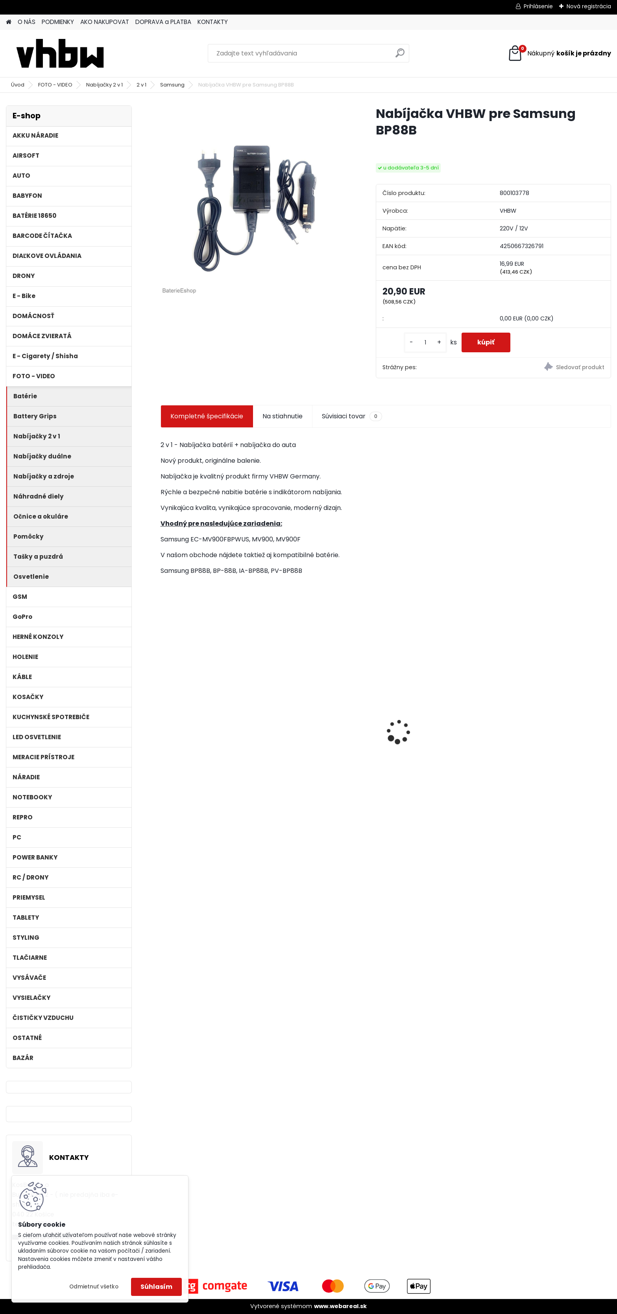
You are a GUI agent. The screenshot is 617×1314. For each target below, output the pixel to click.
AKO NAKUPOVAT (104, 22)
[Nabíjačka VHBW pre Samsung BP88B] (256, 200)
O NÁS (26, 22)
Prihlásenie (538, 6)
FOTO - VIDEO (55, 84)
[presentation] (164, 718)
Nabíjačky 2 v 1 (104, 84)
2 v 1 (141, 84)
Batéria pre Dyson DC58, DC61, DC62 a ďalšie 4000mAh (212, 741)
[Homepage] (8, 22)
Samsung (172, 84)
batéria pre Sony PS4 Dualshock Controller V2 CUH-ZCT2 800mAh (440, 742)
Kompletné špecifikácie (206, 416)
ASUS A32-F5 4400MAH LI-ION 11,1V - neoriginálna (325, 720)
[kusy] (425, 343)
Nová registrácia (589, 6)
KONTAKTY (213, 22)
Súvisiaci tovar (352, 416)
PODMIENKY (58, 22)
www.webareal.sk (340, 1306)
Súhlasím (156, 1286)
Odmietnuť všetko (93, 1286)
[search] (400, 56)
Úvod (17, 84)
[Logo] (60, 53)
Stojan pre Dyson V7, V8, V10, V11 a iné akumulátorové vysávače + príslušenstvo (556, 736)
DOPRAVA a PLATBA (163, 22)
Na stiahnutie (282, 416)
